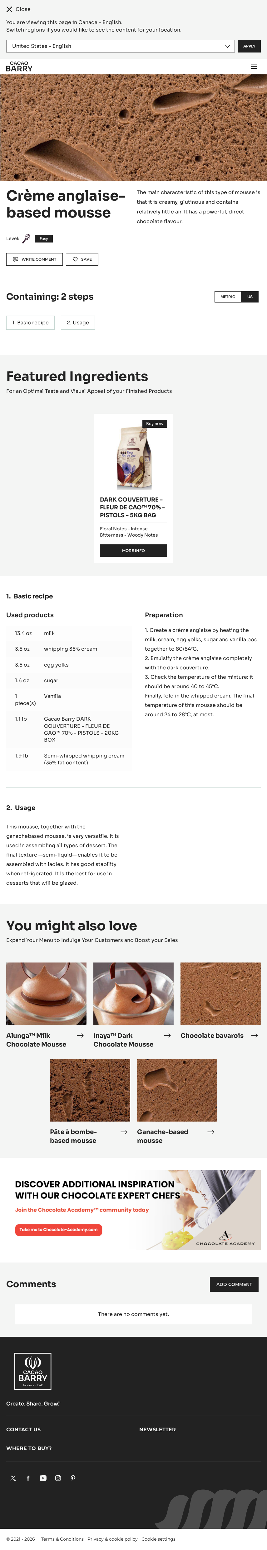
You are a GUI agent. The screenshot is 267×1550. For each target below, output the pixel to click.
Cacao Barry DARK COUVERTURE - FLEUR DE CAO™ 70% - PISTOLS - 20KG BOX (81, 729)
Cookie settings (158, 1539)
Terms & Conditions (62, 1539)
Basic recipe (33, 322)
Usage (81, 322)
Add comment (234, 1284)
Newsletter (157, 1429)
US (250, 296)
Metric (227, 296)
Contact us (23, 1429)
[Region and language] (120, 46)
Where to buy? (29, 1448)
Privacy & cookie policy (112, 1539)
